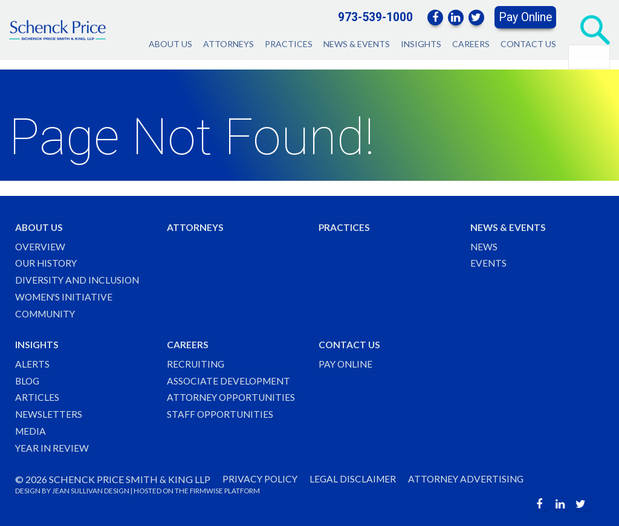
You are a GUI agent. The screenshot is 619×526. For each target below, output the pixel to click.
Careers (471, 44)
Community (47, 310)
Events (488, 259)
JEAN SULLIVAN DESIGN (90, 491)
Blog (28, 379)
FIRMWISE (206, 491)
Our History (47, 259)
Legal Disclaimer (355, 479)
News (484, 241)
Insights (421, 44)
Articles (37, 396)
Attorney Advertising (471, 479)
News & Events (356, 44)
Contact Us (528, 44)
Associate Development (230, 379)
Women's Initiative (65, 293)
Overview (40, 241)
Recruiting (196, 362)
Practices (289, 44)
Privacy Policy (260, 479)
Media (31, 430)
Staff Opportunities (221, 413)
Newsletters (49, 413)
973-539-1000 (375, 17)
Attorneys (228, 44)
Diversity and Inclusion (79, 276)
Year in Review (52, 447)
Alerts (32, 362)
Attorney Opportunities (233, 396)
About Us (170, 44)
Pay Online (525, 17)
